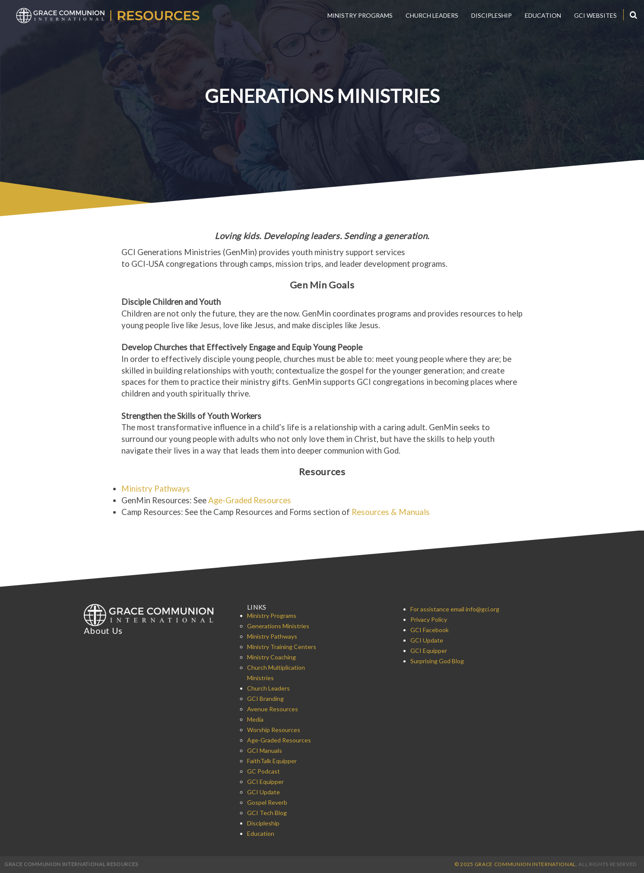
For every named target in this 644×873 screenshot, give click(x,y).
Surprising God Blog (437, 661)
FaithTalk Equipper (272, 760)
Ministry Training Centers (281, 646)
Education (543, 15)
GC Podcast (263, 771)
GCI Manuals (264, 750)
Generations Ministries (278, 626)
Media (255, 719)
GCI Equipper (265, 781)
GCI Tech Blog (267, 812)
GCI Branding (265, 698)
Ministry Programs (360, 15)
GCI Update (263, 792)
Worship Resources (273, 729)
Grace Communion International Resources (71, 864)
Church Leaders (432, 15)
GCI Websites (595, 15)
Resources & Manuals (391, 512)
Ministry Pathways (155, 488)
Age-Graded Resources (249, 500)
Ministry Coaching (271, 657)
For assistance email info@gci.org (454, 609)
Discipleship (491, 15)
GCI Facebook (429, 629)
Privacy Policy (428, 619)
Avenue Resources (272, 709)
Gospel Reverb (267, 802)
